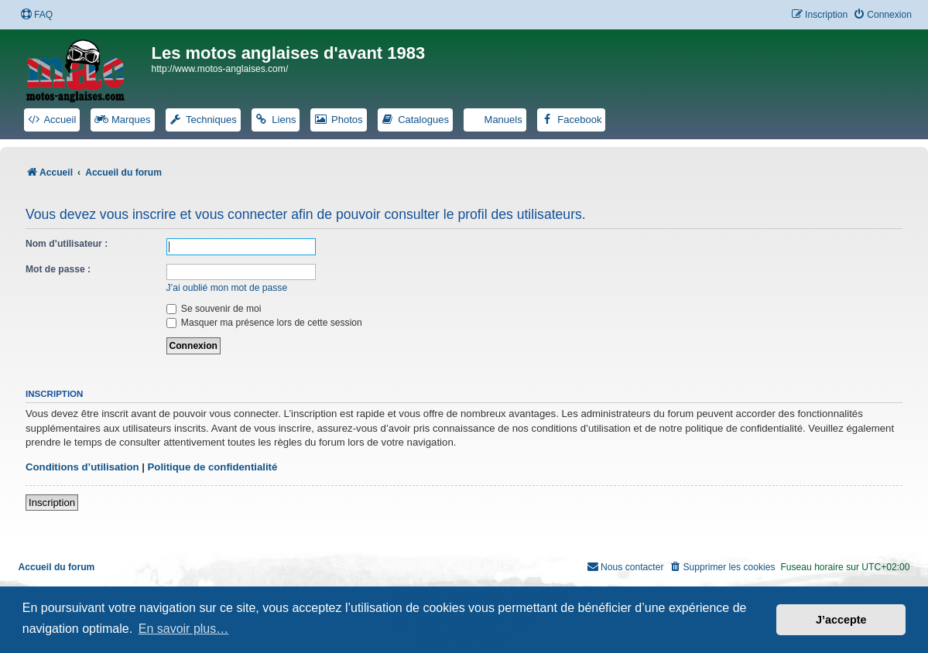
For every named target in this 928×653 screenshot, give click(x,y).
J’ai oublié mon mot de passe (227, 287)
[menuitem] (36, 15)
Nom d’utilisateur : (67, 243)
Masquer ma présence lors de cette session (264, 322)
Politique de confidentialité (213, 467)
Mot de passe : (58, 269)
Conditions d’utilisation (82, 467)
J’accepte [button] (841, 620)
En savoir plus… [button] (184, 628)
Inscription (52, 502)
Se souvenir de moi (214, 308)
